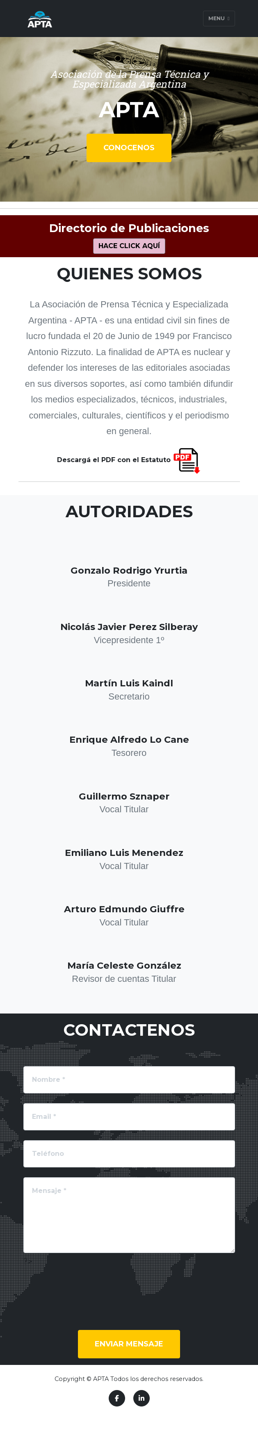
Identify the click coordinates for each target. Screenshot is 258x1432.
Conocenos (129, 147)
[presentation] (85, 1284)
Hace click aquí (129, 246)
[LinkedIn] (141, 1398)
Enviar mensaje (129, 1343)
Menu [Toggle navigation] (218, 18)
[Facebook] (117, 1398)
